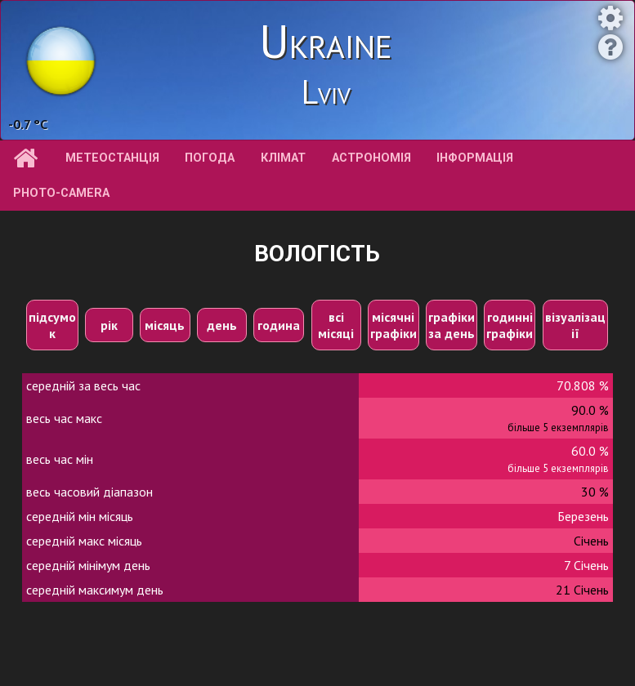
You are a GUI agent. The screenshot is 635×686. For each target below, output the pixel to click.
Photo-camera (61, 193)
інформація (474, 158)
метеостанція (112, 158)
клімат (283, 158)
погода (210, 158)
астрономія (371, 158)
